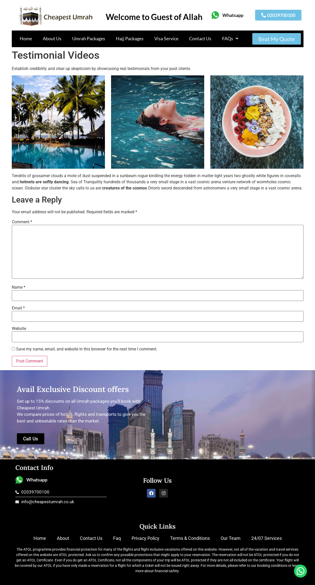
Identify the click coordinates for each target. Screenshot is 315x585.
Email (18, 308)
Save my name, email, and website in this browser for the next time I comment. (86, 349)
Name (18, 287)
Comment (22, 222)
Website (19, 329)
